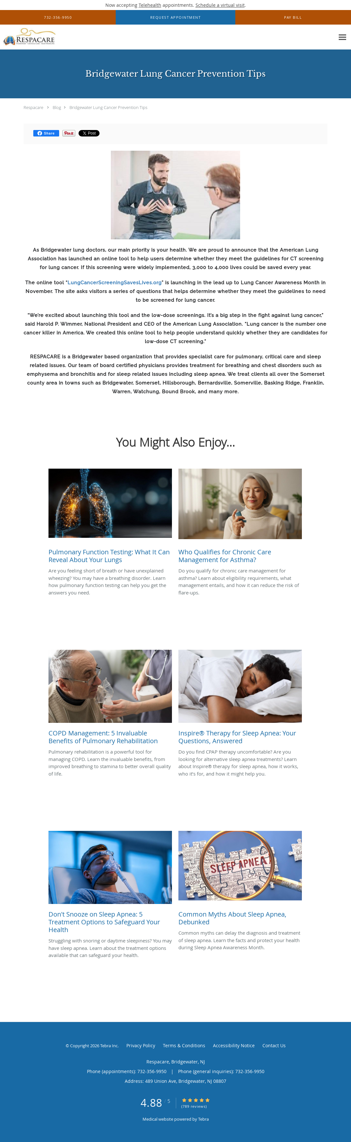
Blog (57, 107)
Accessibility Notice (234, 1045)
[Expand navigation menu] (342, 37)
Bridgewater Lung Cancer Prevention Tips (108, 107)
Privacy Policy (140, 1045)
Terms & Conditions (184, 1045)
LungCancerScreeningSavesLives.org (115, 283)
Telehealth (150, 5)
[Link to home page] (28, 37)
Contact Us (274, 1045)
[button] (175, 17)
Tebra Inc (109, 1046)
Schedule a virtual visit (220, 5)
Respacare (33, 107)
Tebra (203, 1119)
